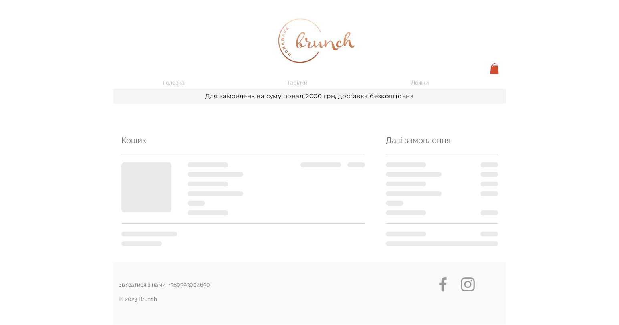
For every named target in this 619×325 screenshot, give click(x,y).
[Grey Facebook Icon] (443, 284)
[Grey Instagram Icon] (467, 284)
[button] (494, 68)
